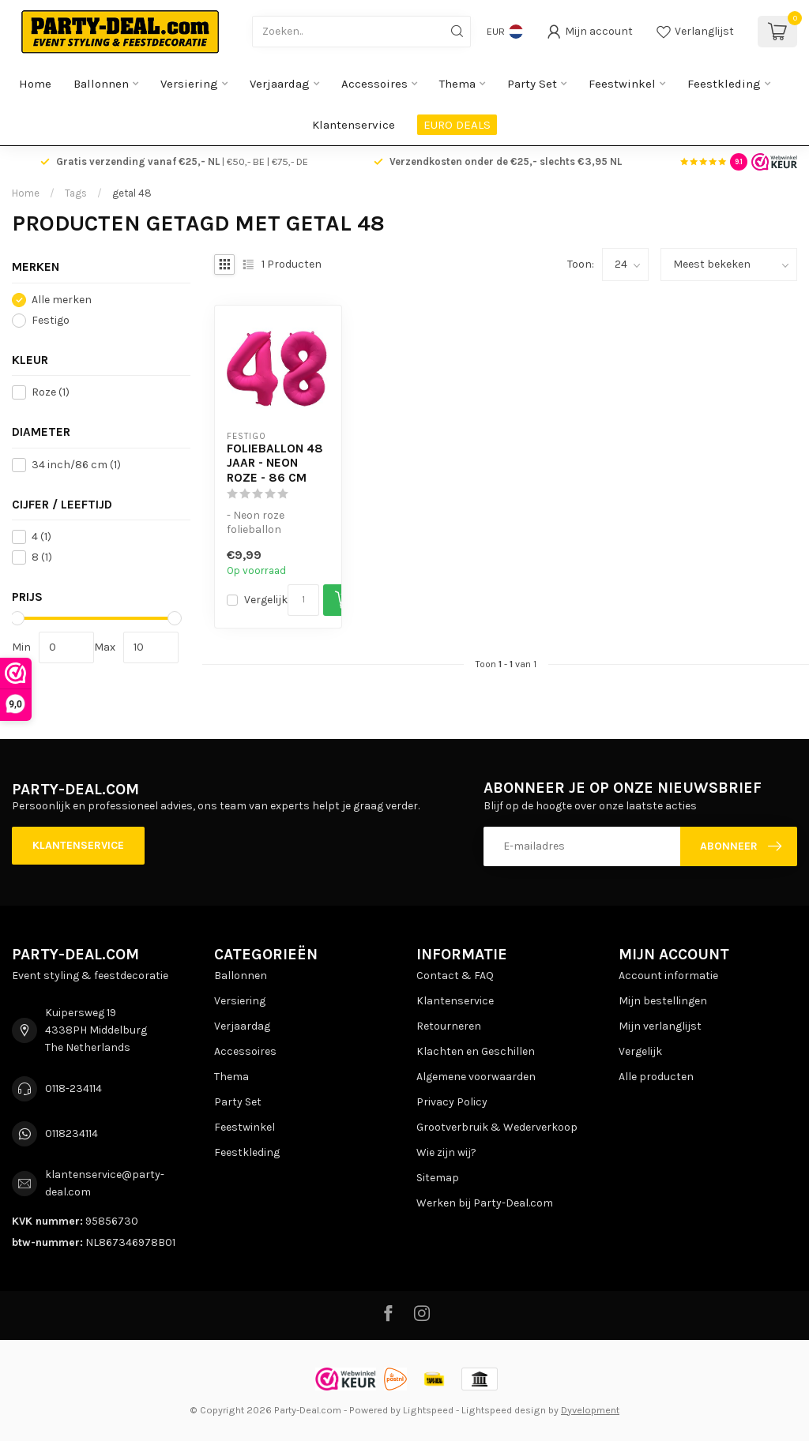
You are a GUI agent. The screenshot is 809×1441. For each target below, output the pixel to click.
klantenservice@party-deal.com (104, 1183)
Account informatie (668, 975)
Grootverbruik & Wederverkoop (497, 1127)
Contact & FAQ (455, 975)
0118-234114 (73, 1088)
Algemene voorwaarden (476, 1076)
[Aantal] (303, 600)
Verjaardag (280, 84)
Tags (76, 193)
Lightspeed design (503, 1410)
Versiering (189, 84)
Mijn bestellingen (663, 1001)
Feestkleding (724, 84)
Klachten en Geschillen (475, 1051)
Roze (51, 392)
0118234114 (71, 1133)
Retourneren (448, 1026)
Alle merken (62, 300)
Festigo (51, 320)
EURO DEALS (457, 125)
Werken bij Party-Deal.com (484, 1203)
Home (35, 84)
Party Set (532, 84)
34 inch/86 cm (76, 465)
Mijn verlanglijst (660, 1026)
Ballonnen (101, 84)
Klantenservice (353, 125)
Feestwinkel (622, 84)
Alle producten (656, 1076)
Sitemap (437, 1177)
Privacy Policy (451, 1102)
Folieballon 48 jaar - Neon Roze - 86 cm (275, 463)
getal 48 (132, 193)
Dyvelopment (590, 1410)
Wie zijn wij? (446, 1152)
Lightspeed (428, 1410)
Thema (457, 84)
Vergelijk (266, 600)
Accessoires (374, 84)
